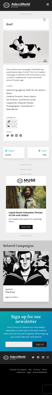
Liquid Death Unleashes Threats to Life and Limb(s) (26, 214)
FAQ (30, 369)
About (44, 369)
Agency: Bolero (11, 297)
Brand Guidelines (40, 372)
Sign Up (39, 344)
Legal (29, 372)
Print (12, 121)
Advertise (21, 372)
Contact (36, 369)
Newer (9, 151)
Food (12, 126)
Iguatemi (9, 289)
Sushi (8, 155)
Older (43, 151)
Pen (45, 155)
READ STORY (26, 227)
